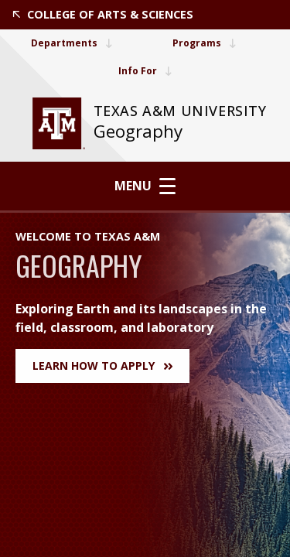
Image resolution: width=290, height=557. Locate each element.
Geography (138, 131)
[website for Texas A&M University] (58, 123)
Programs (204, 43)
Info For (145, 70)
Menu (145, 185)
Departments (71, 43)
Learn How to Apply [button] (102, 365)
